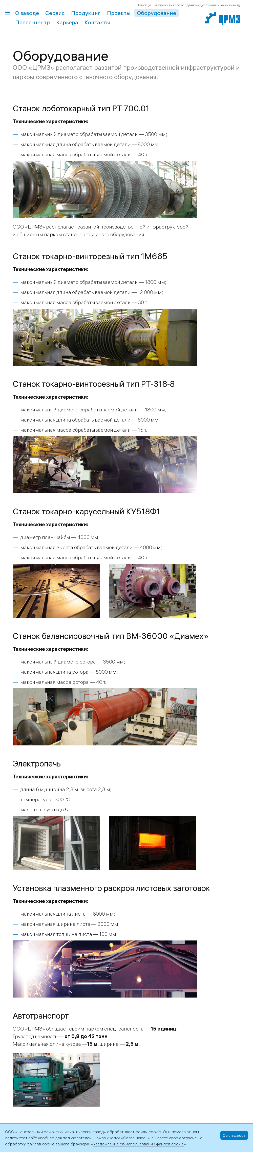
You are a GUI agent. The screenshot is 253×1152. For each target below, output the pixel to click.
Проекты (119, 12)
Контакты (97, 22)
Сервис (55, 12)
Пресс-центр (32, 22)
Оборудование (156, 12)
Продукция (86, 12)
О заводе (27, 12)
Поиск (142, 5)
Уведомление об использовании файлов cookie (138, 1143)
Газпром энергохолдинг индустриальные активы (195, 5)
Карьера (67, 22)
